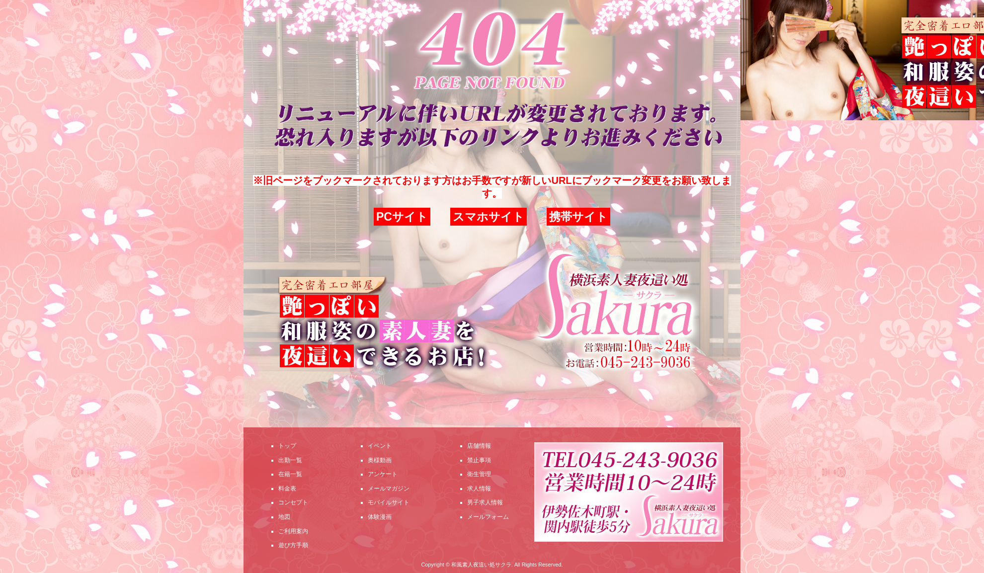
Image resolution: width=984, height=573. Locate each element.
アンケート (383, 474)
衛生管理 (479, 474)
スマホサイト (488, 216)
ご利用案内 (293, 531)
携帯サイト (578, 216)
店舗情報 (479, 445)
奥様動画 (380, 460)
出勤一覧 (290, 460)
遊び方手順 (293, 545)
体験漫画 (380, 516)
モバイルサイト (389, 502)
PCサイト (402, 216)
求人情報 (479, 488)
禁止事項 (479, 460)
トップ (287, 445)
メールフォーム (488, 516)
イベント (380, 445)
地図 (284, 516)
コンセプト (293, 502)
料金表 (287, 488)
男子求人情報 (485, 502)
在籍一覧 (290, 474)
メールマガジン (389, 488)
